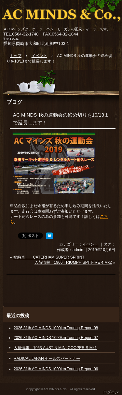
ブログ (14, 102)
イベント (90, 244)
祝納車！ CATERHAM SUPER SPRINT (48, 257)
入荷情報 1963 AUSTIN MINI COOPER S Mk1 (55, 348)
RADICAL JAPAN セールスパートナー (47, 358)
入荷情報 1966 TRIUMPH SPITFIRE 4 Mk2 (73, 262)
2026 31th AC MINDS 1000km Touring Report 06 (56, 369)
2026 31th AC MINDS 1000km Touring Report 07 (56, 337)
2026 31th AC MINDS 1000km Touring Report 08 (56, 328)
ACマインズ (61, 14)
